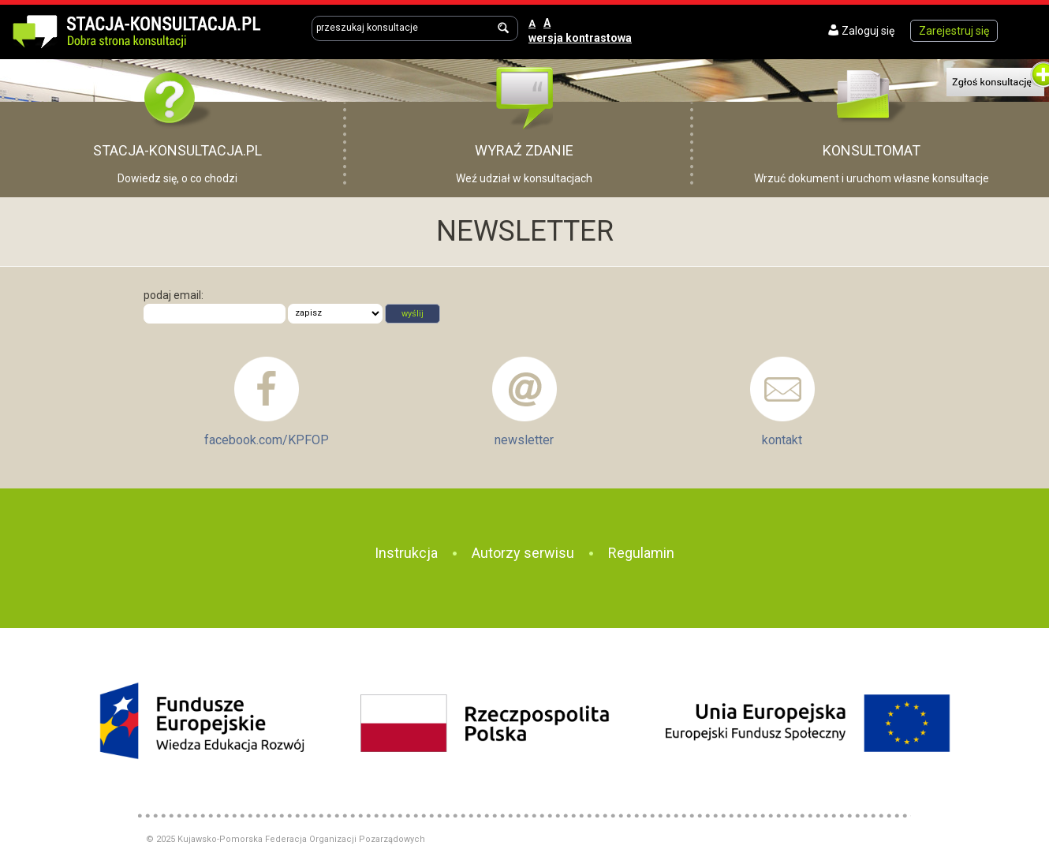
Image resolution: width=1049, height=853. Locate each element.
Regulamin (641, 552)
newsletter (524, 439)
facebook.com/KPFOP (266, 439)
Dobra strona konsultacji (153, 29)
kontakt (782, 439)
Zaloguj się (868, 30)
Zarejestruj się (954, 30)
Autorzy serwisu (523, 552)
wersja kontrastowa (580, 38)
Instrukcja (406, 552)
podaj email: (173, 295)
